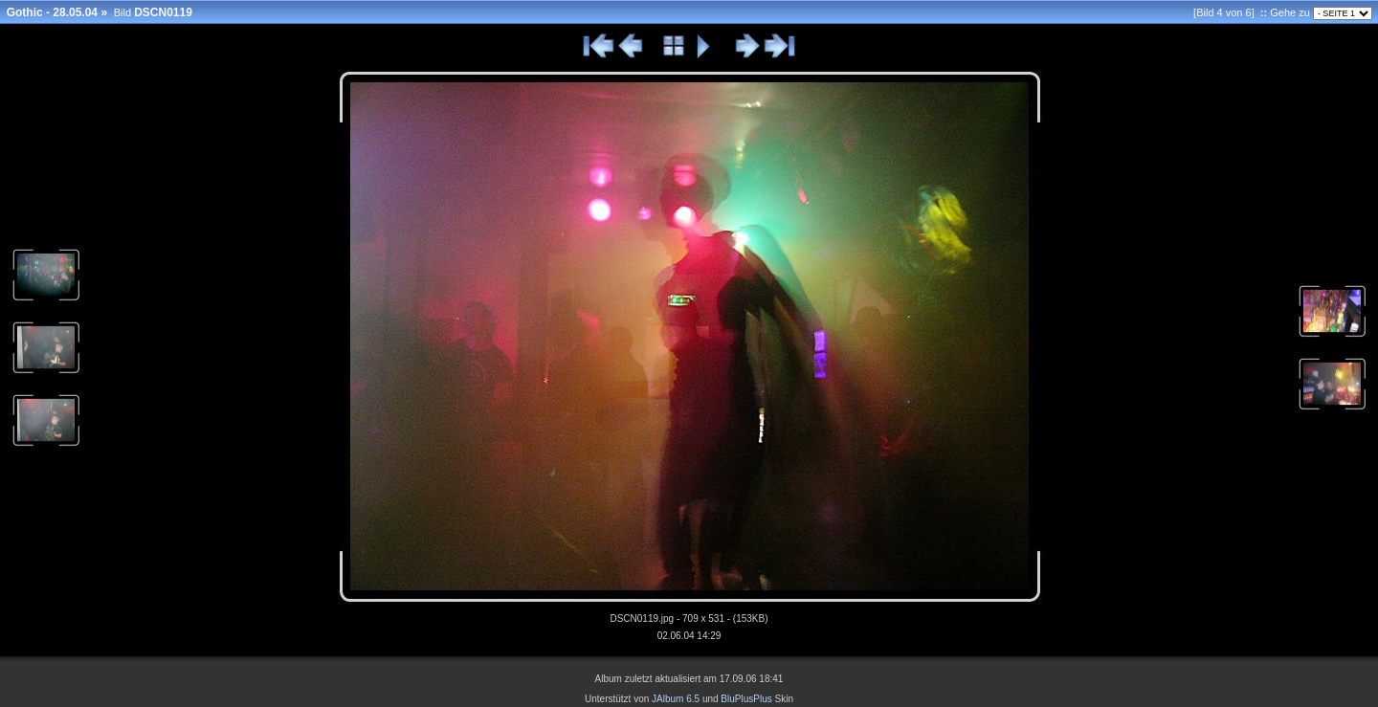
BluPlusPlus (746, 699)
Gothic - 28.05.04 (52, 12)
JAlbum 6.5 (676, 699)
